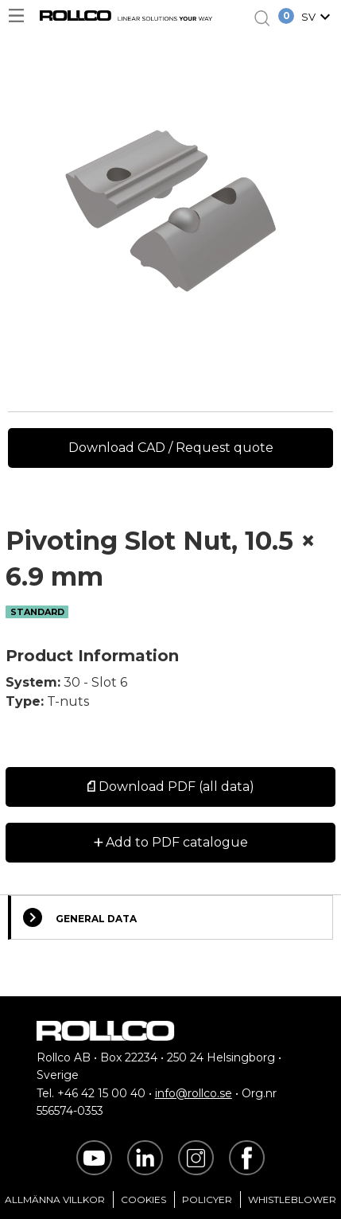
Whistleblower (292, 1199)
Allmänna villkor (55, 1199)
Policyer (207, 1199)
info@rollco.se (193, 1093)
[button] (318, 18)
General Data (80, 917)
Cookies (143, 1199)
